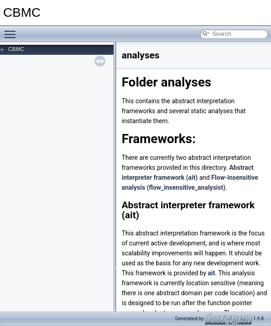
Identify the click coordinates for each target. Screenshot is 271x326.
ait (211, 273)
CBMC (16, 49)
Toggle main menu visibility (12, 30)
